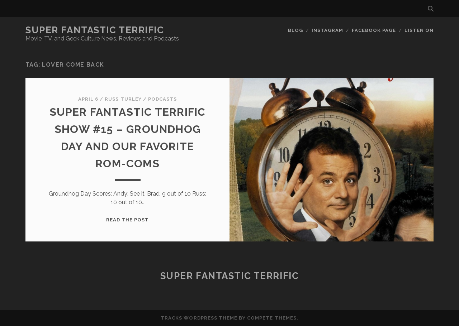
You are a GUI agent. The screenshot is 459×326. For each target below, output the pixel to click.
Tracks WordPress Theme (199, 318)
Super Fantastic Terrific (94, 30)
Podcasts (162, 99)
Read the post (127, 219)
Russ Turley (123, 99)
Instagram (327, 30)
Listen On (419, 30)
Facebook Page (374, 30)
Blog (295, 30)
